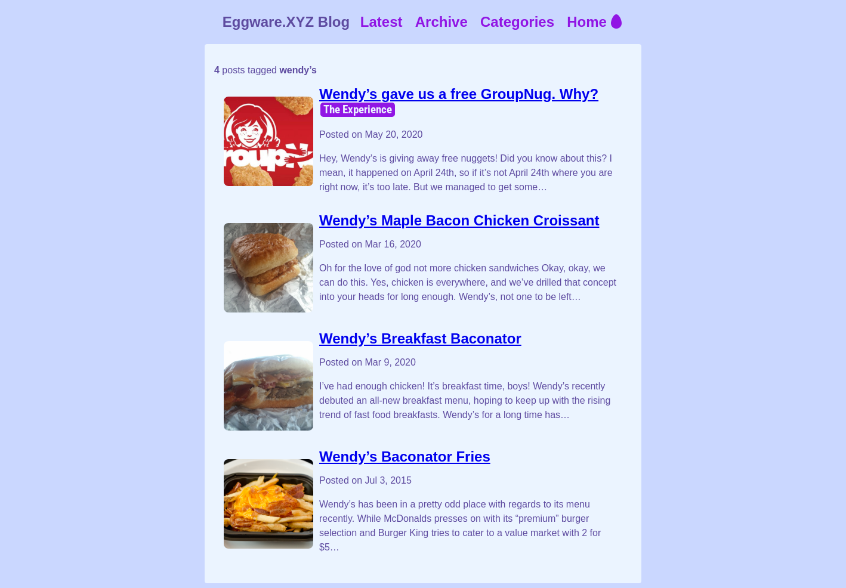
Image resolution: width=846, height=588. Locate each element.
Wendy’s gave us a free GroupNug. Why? (458, 94)
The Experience (357, 109)
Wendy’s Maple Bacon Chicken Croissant (459, 220)
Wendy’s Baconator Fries (404, 456)
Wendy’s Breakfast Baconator (420, 338)
